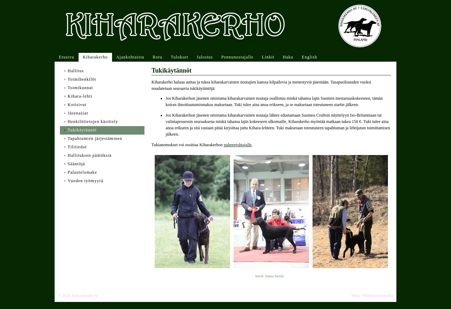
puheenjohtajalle (238, 144)
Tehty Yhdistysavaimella (372, 295)
